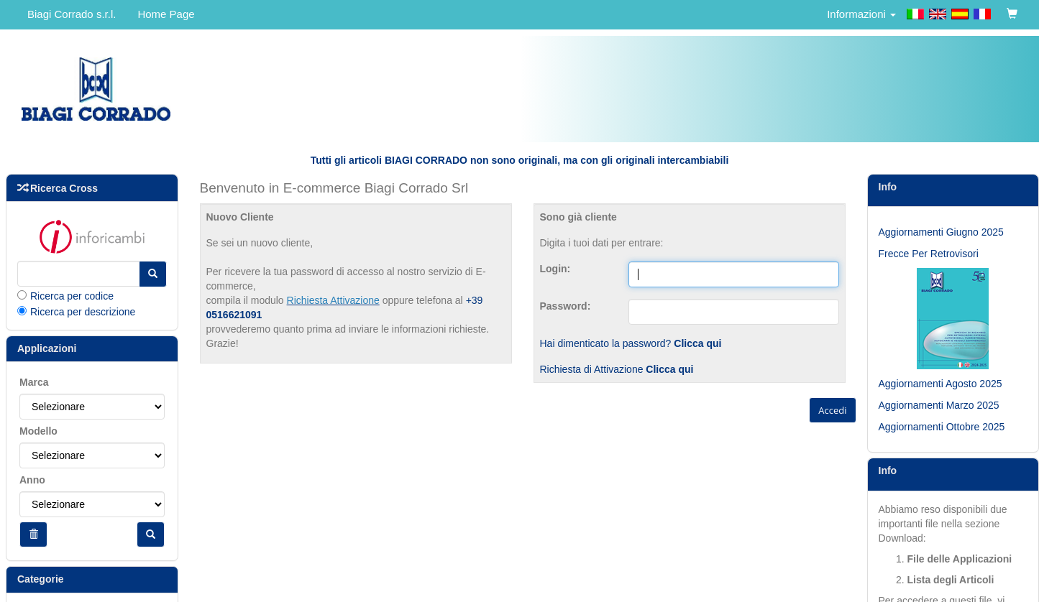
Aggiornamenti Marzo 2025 (939, 405)
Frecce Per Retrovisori (929, 253)
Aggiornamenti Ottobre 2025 (942, 426)
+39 (474, 300)
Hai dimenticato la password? (631, 343)
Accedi (832, 410)
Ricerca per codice (72, 296)
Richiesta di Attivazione (617, 369)
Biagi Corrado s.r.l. (71, 14)
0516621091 (234, 314)
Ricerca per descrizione (82, 312)
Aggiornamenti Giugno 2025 (941, 232)
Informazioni (861, 14)
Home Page (165, 14)
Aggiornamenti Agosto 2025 (940, 383)
